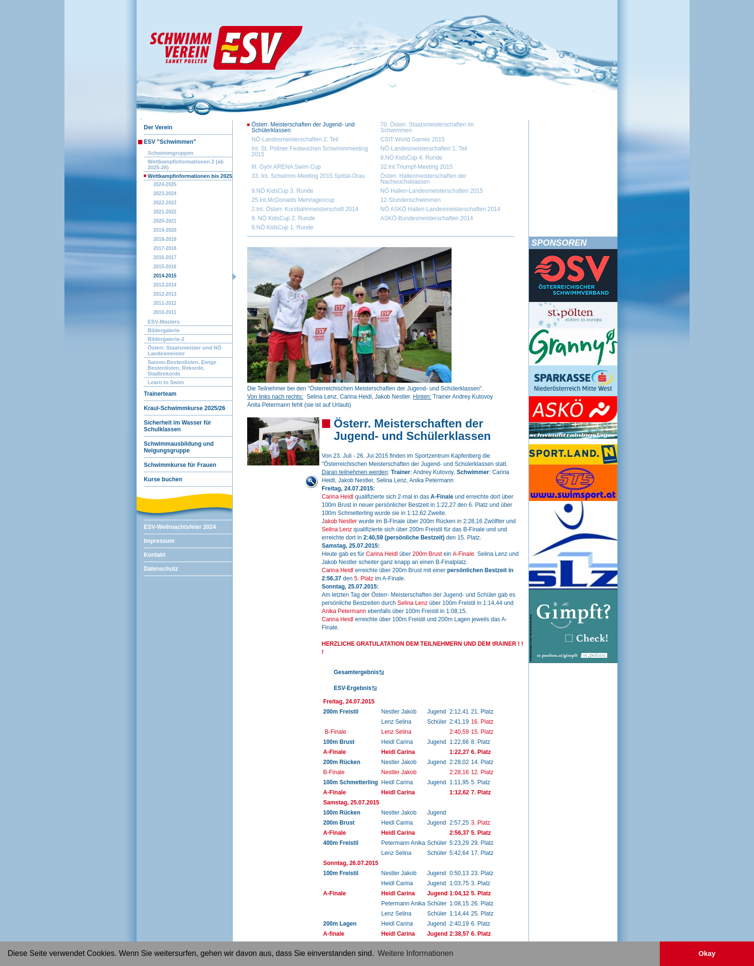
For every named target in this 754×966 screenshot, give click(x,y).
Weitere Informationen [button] (415, 953)
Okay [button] (706, 953)
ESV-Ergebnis (353, 688)
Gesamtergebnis (356, 672)
